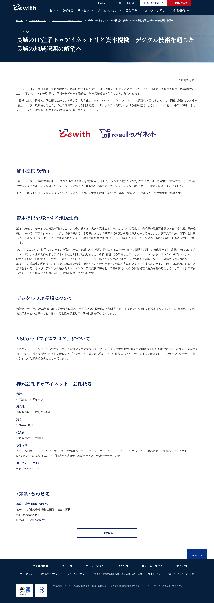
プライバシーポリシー (78, 574)
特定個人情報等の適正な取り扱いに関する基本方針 (118, 574)
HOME (19, 20)
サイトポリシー (27, 574)
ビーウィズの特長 (61, 10)
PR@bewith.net (36, 520)
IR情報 (119, 2)
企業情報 (179, 10)
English (102, 2)
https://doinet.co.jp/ (29, 468)
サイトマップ (154, 574)
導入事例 (131, 10)
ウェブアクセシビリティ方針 (180, 574)
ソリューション (107, 10)
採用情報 (131, 2)
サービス (83, 10)
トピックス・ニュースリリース (67, 20)
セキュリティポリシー (51, 574)
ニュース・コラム (154, 10)
